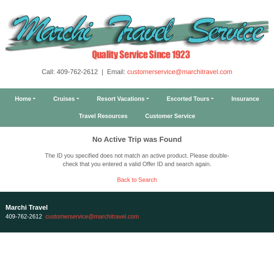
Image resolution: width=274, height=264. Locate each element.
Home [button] (23, 99)
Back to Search (137, 180)
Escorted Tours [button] (188, 99)
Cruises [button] (64, 99)
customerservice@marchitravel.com (179, 72)
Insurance (245, 99)
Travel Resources (103, 116)
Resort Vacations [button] (121, 99)
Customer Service (170, 116)
